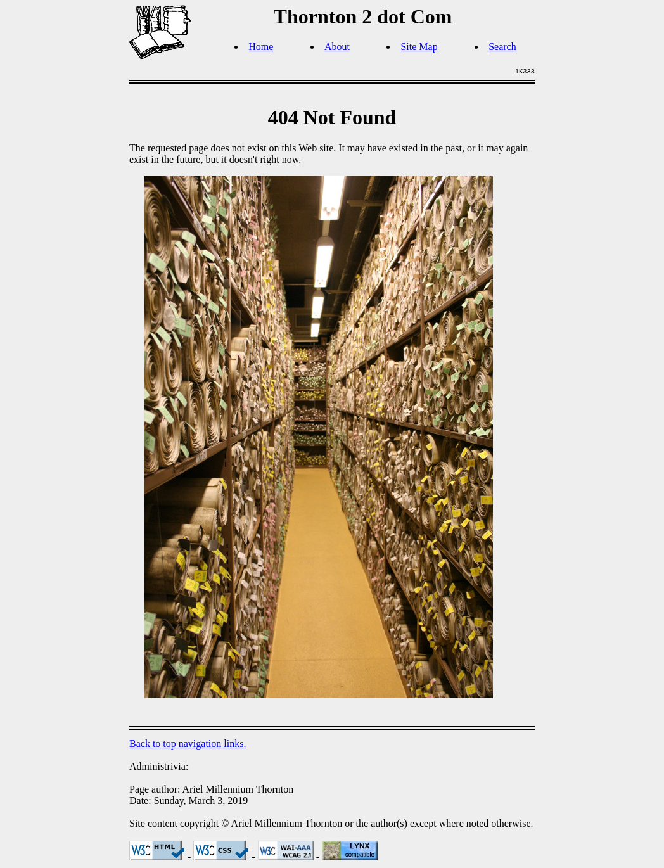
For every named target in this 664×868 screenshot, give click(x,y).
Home (260, 46)
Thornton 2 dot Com (363, 16)
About (337, 46)
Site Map (418, 46)
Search (502, 46)
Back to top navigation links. (187, 743)
